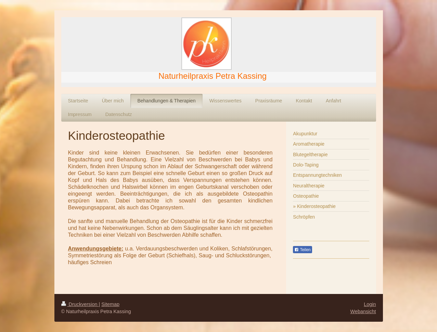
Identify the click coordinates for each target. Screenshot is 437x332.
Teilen (302, 249)
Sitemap (110, 304)
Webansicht (363, 311)
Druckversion (80, 304)
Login (370, 304)
